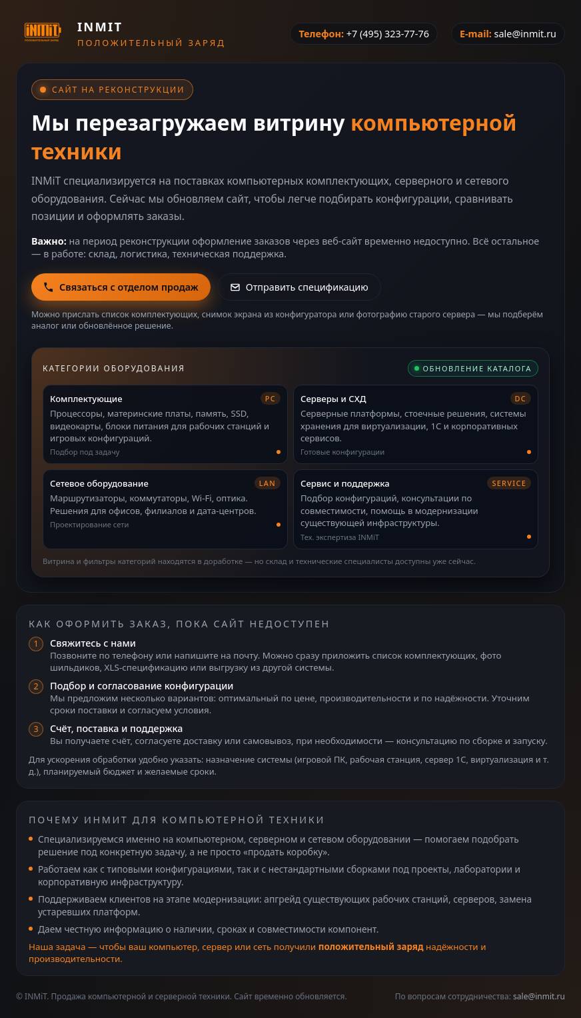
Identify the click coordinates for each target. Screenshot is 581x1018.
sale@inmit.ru (525, 33)
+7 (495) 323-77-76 (387, 33)
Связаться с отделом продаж (121, 287)
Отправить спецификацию (299, 287)
